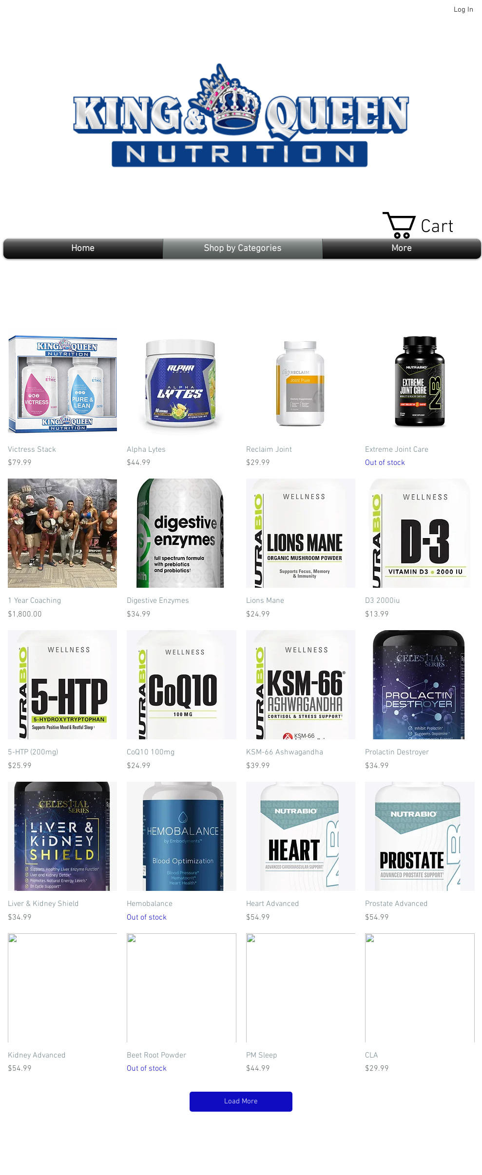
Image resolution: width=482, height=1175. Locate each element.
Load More (241, 1101)
